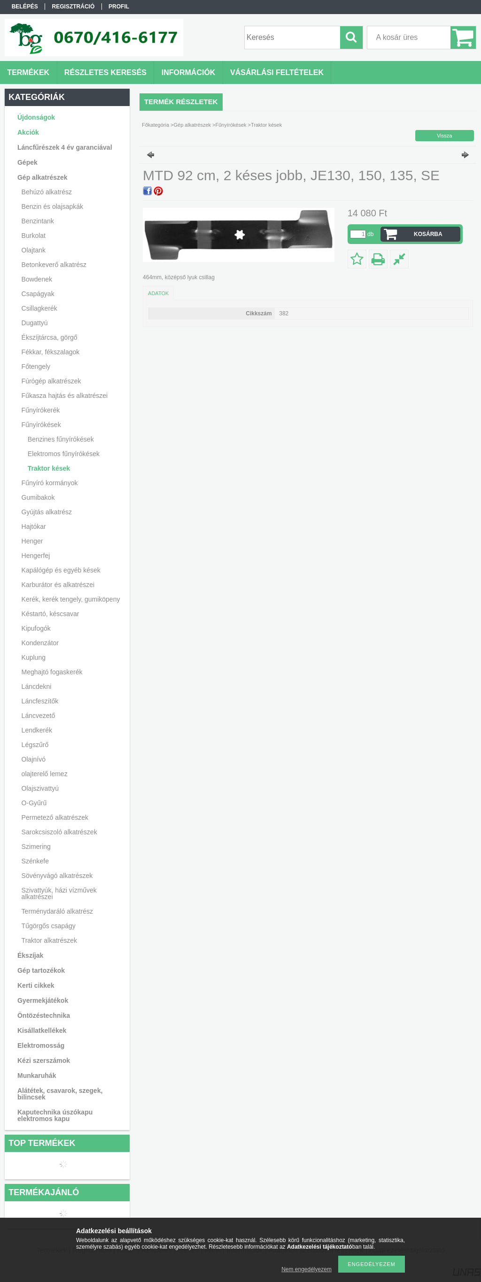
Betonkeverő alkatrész (54, 264)
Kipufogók (36, 628)
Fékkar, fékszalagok (51, 352)
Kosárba (428, 234)
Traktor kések (49, 468)
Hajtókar (34, 526)
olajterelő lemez (45, 774)
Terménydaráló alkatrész (57, 911)
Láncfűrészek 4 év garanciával (64, 147)
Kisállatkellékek (41, 1030)
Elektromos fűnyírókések (64, 454)
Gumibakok (38, 497)
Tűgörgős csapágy (49, 926)
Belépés (25, 6)
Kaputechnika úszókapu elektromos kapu (55, 1115)
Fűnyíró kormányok (50, 483)
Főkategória (155, 125)
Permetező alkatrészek (55, 817)
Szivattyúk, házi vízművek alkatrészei (59, 893)
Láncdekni (37, 686)
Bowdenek (37, 279)
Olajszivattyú (40, 788)
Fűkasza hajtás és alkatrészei (65, 395)
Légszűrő (35, 744)
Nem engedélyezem (306, 1269)
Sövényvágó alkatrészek (57, 875)
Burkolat (34, 235)
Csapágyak (38, 294)
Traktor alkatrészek (50, 940)
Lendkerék (37, 730)
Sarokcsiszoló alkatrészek (59, 832)
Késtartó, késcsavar (50, 614)
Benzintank (38, 221)
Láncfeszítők (40, 701)
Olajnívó (34, 759)
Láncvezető (38, 715)
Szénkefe (35, 861)
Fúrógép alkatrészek (51, 381)
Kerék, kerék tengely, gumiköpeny (71, 599)
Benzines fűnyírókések (61, 439)
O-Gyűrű (34, 803)
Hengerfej (36, 555)
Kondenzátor (40, 643)
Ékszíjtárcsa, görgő (50, 337)
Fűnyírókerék (41, 410)
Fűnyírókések (230, 125)
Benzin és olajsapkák (53, 206)
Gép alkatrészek (192, 125)
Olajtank (34, 250)
